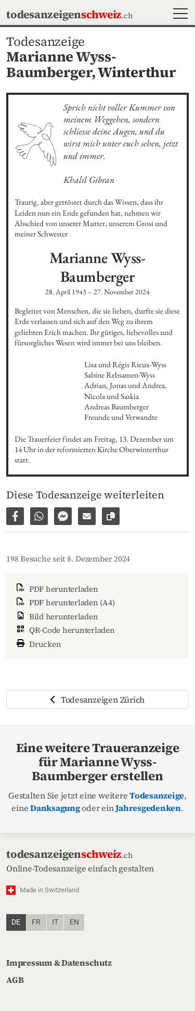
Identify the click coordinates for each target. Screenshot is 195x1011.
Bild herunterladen (56, 616)
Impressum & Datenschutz (58, 962)
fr (36, 922)
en (74, 922)
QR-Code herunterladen (65, 630)
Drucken (38, 643)
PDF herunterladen (56, 588)
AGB (14, 979)
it (55, 922)
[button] (178, 15)
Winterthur (137, 72)
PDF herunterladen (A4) (64, 602)
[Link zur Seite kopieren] (111, 516)
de (15, 922)
